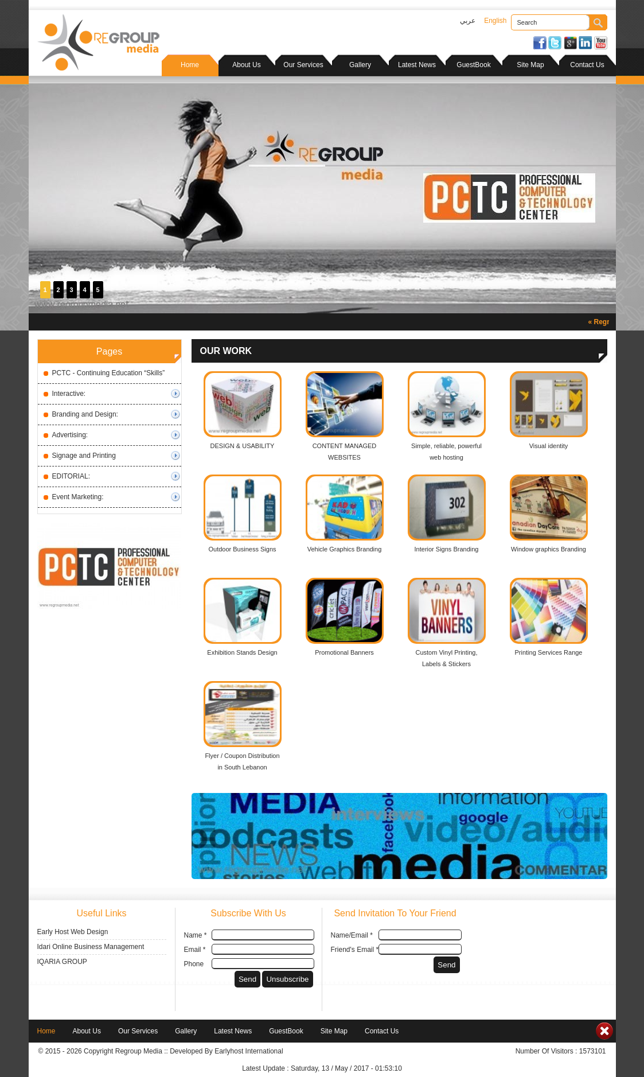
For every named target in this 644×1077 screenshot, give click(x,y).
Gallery (360, 65)
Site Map (530, 65)
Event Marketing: (78, 497)
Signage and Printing (84, 456)
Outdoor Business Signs (242, 549)
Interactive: (69, 394)
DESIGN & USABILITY (242, 445)
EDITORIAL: (71, 476)
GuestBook (473, 65)
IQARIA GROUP (62, 962)
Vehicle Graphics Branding (344, 549)
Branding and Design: (85, 414)
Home (190, 65)
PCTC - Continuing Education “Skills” (108, 373)
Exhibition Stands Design (242, 652)
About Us (246, 65)
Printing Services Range (548, 652)
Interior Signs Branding (447, 549)
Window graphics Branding (548, 549)
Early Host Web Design (72, 932)
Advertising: (70, 435)
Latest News (417, 65)
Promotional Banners (344, 652)
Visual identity (548, 445)
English (495, 21)
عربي (467, 21)
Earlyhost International (248, 1051)
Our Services (303, 65)
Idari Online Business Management (91, 947)
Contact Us (587, 65)
